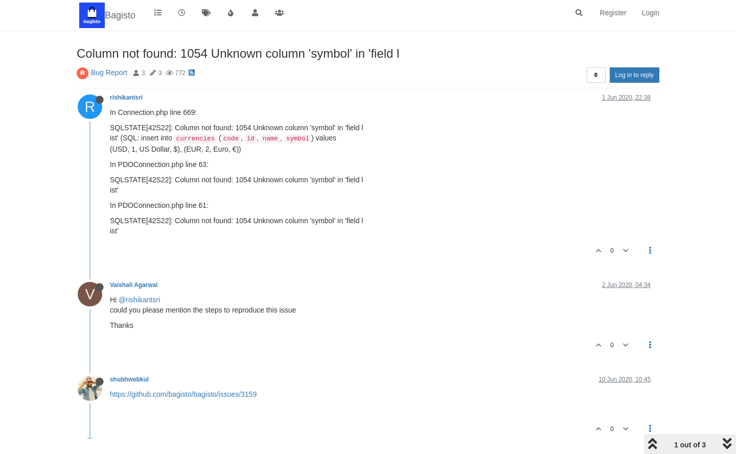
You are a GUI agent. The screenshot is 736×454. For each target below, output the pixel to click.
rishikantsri (126, 97)
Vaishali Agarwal (133, 285)
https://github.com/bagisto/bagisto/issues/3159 (183, 394)
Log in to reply (634, 75)
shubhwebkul (129, 379)
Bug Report (109, 72)
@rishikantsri (139, 300)
